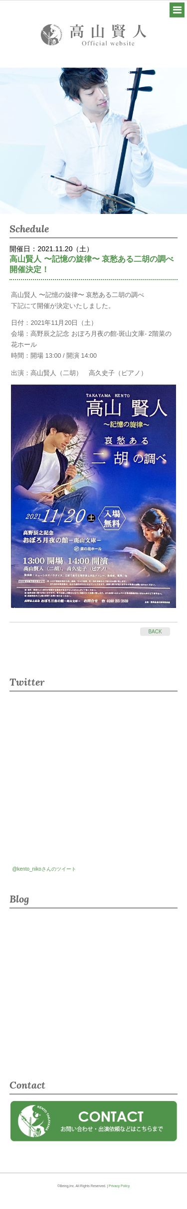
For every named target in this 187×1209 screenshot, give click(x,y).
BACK (155, 631)
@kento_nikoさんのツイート (44, 869)
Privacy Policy (119, 1186)
